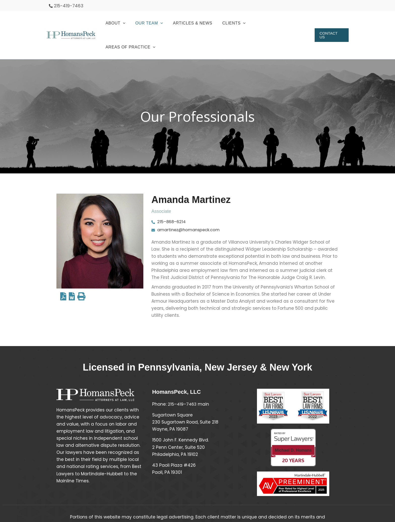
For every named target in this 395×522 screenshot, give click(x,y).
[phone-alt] (66, 6)
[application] (130, 23)
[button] (123, 23)
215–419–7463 (183, 381)
